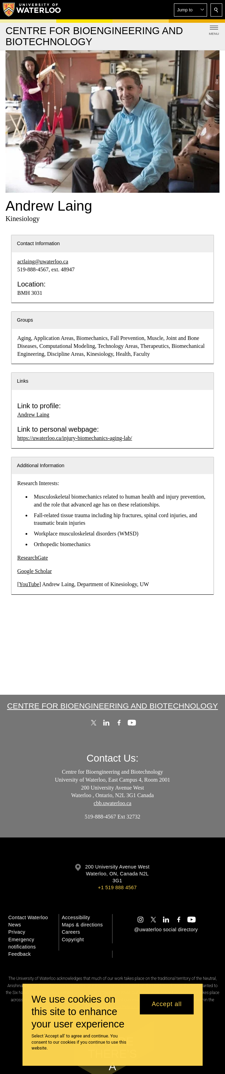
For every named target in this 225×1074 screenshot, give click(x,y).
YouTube (29, 584)
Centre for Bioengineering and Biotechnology (112, 705)
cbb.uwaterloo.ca (112, 803)
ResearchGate (32, 558)
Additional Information (41, 465)
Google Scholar (34, 571)
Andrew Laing (33, 415)
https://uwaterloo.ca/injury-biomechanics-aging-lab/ (74, 438)
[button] (190, 10)
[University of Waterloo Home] (32, 10)
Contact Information (38, 243)
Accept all (167, 1004)
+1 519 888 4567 (117, 887)
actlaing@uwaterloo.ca (42, 261)
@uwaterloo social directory (166, 929)
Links (22, 381)
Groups (25, 320)
